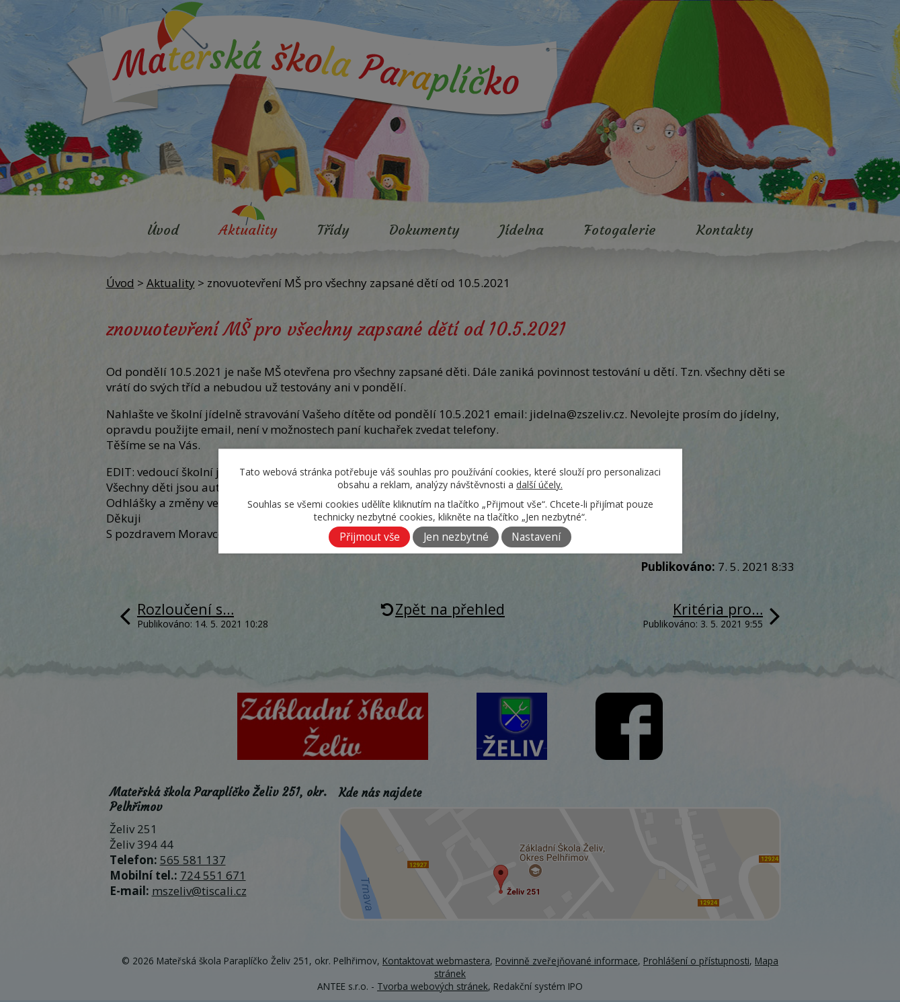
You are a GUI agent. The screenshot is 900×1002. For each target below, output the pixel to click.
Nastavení (536, 537)
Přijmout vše (369, 537)
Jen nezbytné (456, 537)
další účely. (539, 484)
